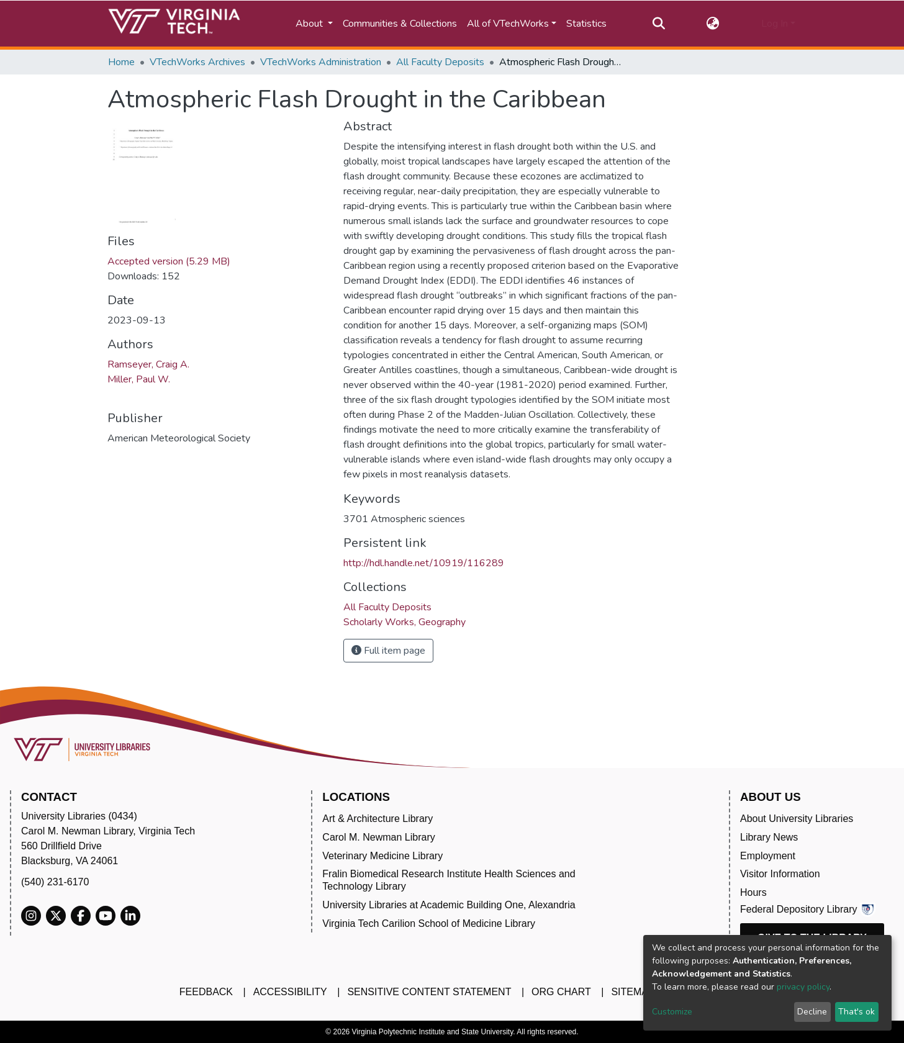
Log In (774, 23)
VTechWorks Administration (320, 62)
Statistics (586, 23)
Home (121, 62)
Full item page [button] (388, 650)
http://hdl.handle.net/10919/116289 (423, 563)
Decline (812, 1012)
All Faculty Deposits (440, 62)
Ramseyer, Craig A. (148, 364)
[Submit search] (658, 23)
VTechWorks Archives (197, 62)
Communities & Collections (400, 23)
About (310, 23)
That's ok (856, 1012)
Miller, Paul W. (138, 379)
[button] (713, 23)
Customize (672, 1012)
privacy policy (803, 987)
